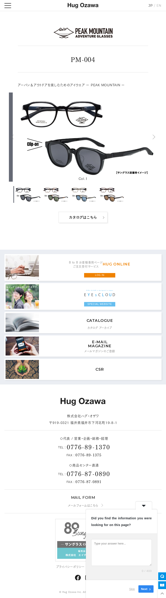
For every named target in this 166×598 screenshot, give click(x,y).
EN (159, 6)
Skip (132, 589)
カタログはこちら (83, 217)
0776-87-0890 (88, 473)
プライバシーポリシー (70, 566)
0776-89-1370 (88, 447)
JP (150, 6)
